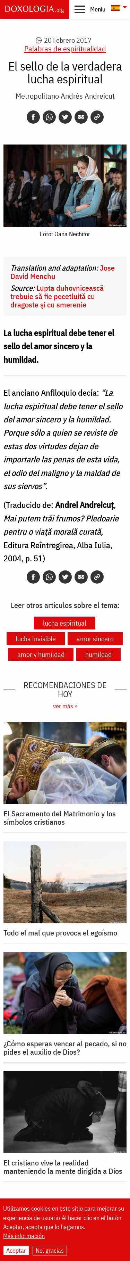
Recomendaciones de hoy (65, 690)
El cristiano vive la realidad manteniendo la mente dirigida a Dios (62, 1167)
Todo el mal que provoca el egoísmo (60, 933)
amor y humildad (40, 654)
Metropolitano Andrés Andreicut (65, 96)
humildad (98, 654)
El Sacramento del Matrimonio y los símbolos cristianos (59, 817)
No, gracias (50, 1250)
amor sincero (95, 638)
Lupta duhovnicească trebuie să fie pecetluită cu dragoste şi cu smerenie (57, 296)
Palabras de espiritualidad (65, 48)
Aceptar (16, 1250)
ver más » (65, 706)
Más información (24, 1236)
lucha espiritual (64, 623)
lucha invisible (36, 638)
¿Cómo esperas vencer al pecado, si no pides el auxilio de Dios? (65, 1047)
